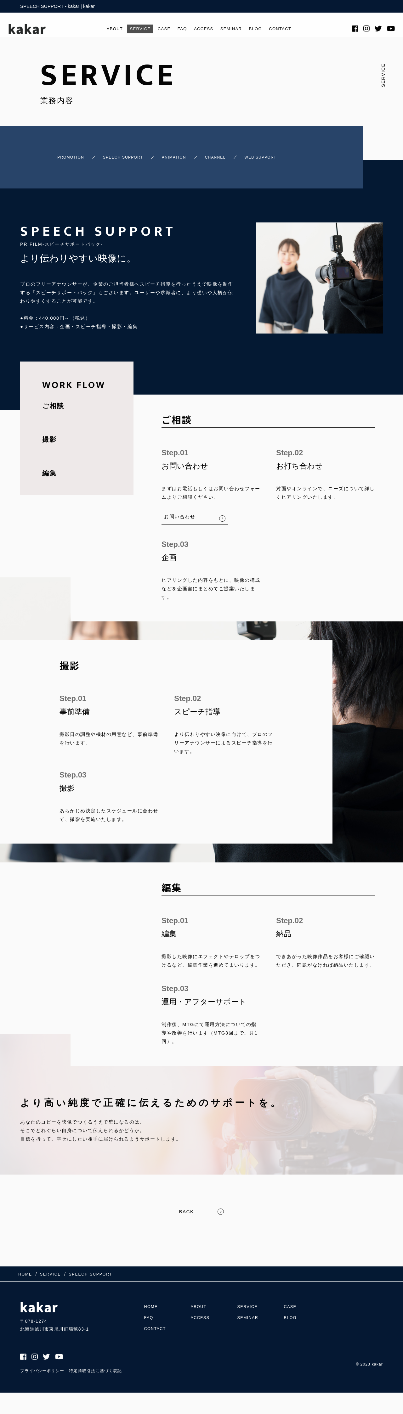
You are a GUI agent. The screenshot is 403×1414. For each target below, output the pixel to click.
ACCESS (204, 32)
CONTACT (289, 32)
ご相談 (53, 400)
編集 (49, 467)
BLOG (261, 32)
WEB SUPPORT (297, 154)
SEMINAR (234, 32)
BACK (186, 1206)
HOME (151, 1299)
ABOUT (105, 32)
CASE (160, 32)
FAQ (180, 32)
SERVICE (134, 32)
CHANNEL (240, 154)
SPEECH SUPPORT (125, 154)
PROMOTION (59, 154)
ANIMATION (188, 154)
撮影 (49, 433)
